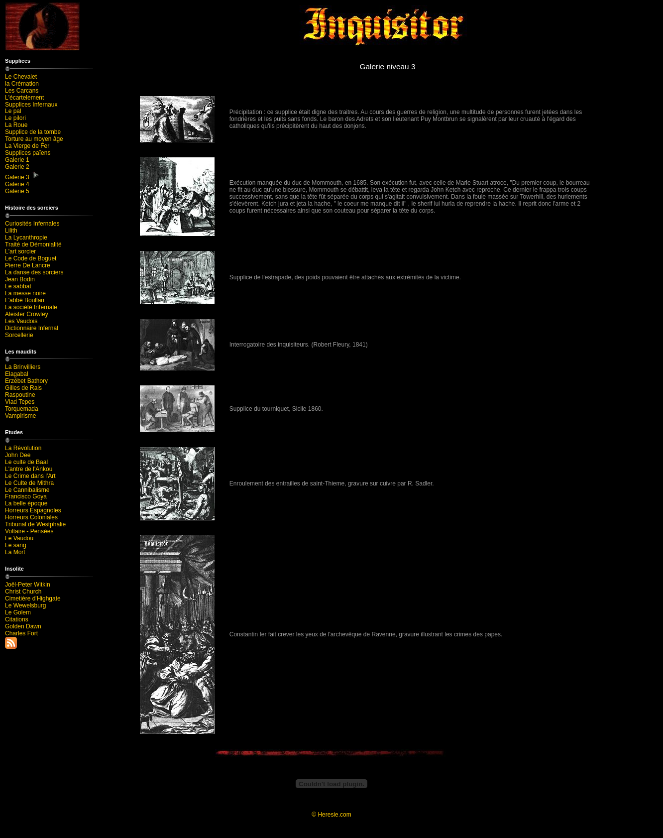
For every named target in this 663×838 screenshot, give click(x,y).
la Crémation (22, 83)
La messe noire (25, 293)
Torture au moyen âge (34, 138)
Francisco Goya (26, 496)
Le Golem (18, 612)
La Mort (15, 552)
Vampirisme (20, 415)
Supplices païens (27, 152)
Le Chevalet (21, 76)
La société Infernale (31, 307)
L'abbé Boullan (24, 300)
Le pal (13, 111)
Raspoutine (20, 394)
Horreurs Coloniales (31, 517)
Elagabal (16, 373)
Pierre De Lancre (27, 265)
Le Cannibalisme (27, 489)
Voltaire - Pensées (29, 531)
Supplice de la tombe (33, 131)
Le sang (15, 545)
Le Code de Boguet (30, 258)
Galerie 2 (17, 166)
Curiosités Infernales (32, 223)
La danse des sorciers (34, 272)
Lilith (11, 230)
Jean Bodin (20, 279)
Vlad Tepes (19, 401)
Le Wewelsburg (25, 605)
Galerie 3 (22, 175)
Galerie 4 (17, 184)
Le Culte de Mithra (29, 482)
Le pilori (15, 118)
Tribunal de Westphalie (35, 524)
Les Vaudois (21, 321)
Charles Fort (21, 633)
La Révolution (23, 448)
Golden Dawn (23, 626)
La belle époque (26, 503)
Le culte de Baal (26, 462)
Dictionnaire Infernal (31, 328)
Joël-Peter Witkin (27, 584)
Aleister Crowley (26, 314)
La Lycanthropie (26, 237)
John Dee (17, 455)
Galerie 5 (17, 191)
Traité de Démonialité (33, 244)
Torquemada (21, 408)
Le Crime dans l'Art (30, 476)
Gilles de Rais (23, 387)
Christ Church (23, 591)
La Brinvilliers (22, 366)
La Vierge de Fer (27, 145)
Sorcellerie (19, 335)
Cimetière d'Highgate (33, 598)
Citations (16, 619)
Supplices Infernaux (31, 104)
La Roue (16, 124)
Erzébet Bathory (26, 380)
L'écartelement (24, 97)
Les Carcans (21, 90)
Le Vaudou (19, 538)
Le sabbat (18, 286)
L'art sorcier (20, 251)
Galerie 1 (17, 159)
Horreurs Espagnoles (33, 510)
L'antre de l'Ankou (28, 469)
